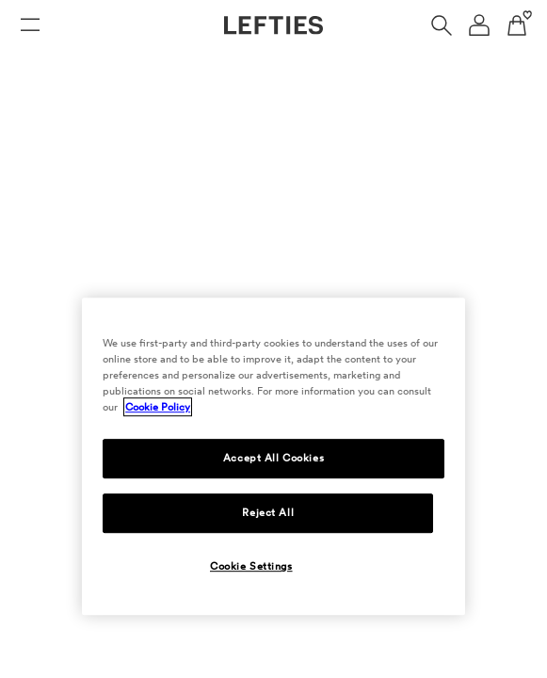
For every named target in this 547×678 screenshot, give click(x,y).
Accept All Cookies (273, 457)
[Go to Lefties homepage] (273, 25)
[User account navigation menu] (479, 25)
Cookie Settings (251, 565)
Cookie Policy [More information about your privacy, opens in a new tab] (157, 406)
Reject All (268, 512)
